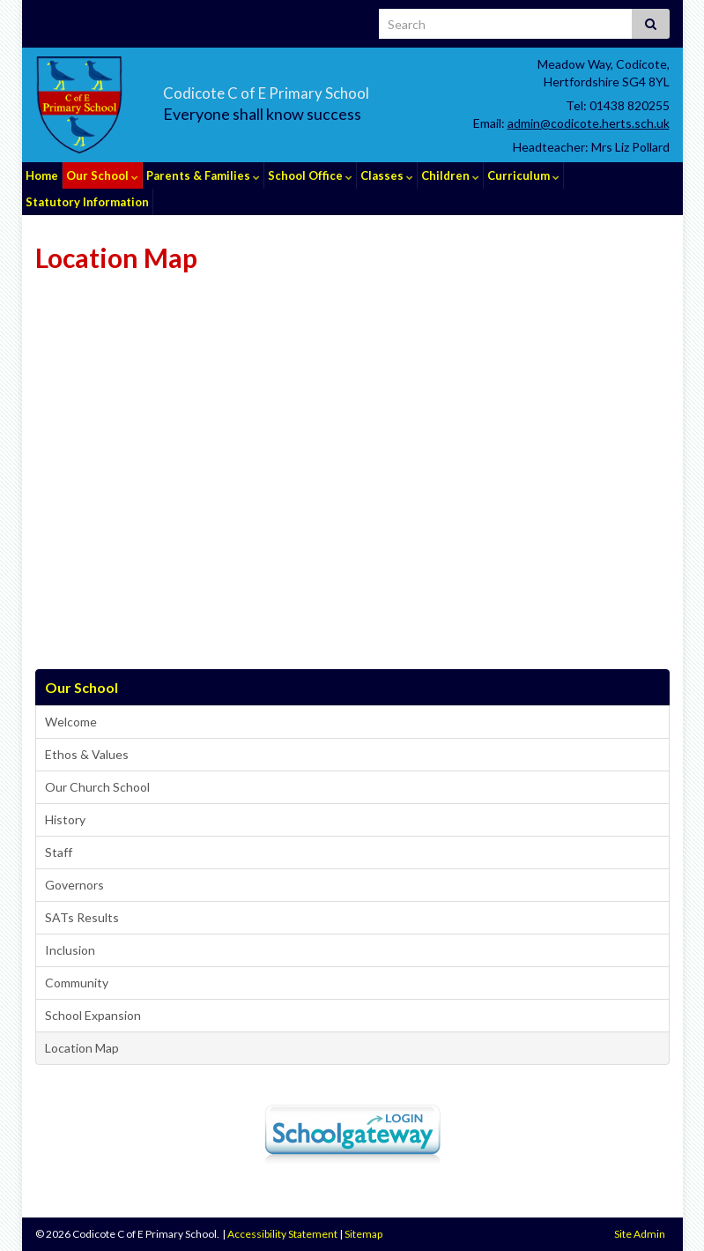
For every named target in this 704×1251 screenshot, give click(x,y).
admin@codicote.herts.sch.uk (589, 122)
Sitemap (363, 1233)
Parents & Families (203, 175)
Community (76, 982)
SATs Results (82, 917)
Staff (58, 852)
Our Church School (97, 786)
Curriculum (523, 175)
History (65, 819)
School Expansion (93, 1015)
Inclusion (70, 949)
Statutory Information (87, 202)
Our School (102, 175)
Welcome (71, 721)
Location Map (82, 1047)
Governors (74, 884)
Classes (386, 175)
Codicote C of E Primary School (331, 89)
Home (42, 175)
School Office (310, 175)
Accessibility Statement (282, 1233)
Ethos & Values (87, 754)
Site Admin (639, 1233)
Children (450, 175)
